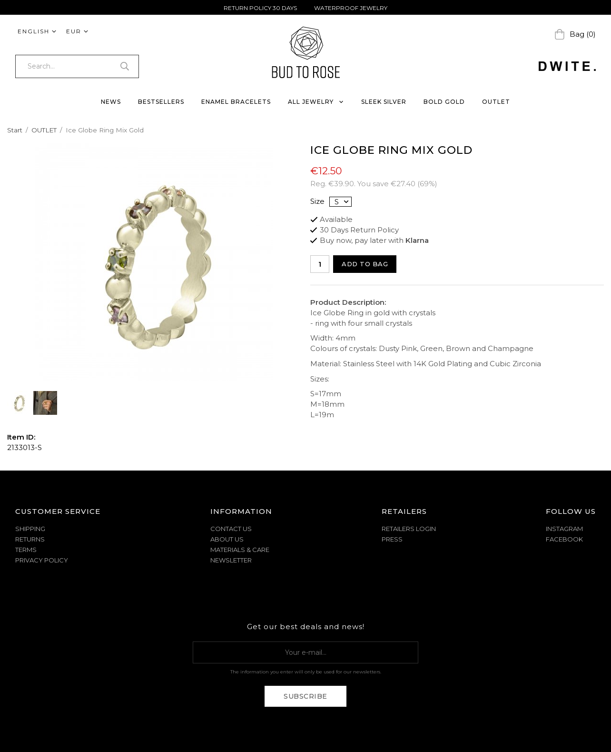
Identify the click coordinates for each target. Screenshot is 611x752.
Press (392, 539)
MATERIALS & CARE (239, 549)
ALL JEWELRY (316, 101)
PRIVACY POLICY (41, 560)
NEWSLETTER (231, 560)
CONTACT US (231, 528)
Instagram (564, 528)
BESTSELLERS (161, 101)
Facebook (564, 539)
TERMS (26, 549)
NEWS (111, 101)
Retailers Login (409, 528)
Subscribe (305, 696)
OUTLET (496, 101)
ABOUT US (227, 539)
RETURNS (30, 539)
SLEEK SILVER (383, 101)
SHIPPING (30, 528)
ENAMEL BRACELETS (236, 101)
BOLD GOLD (444, 101)
